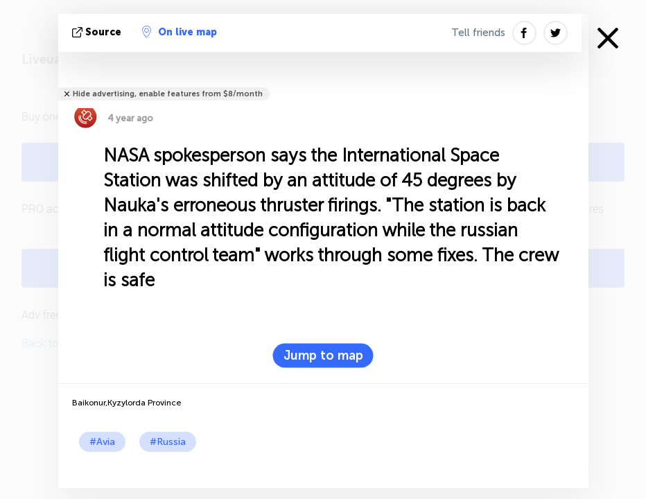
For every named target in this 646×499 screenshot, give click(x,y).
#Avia (102, 442)
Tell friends (478, 32)
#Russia (168, 442)
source (98, 32)
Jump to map (323, 355)
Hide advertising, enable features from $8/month (168, 93)
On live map (179, 32)
